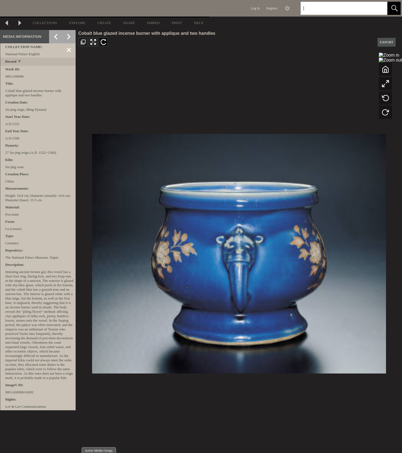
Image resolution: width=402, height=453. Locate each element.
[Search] (337, 8)
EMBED (153, 23)
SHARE (129, 23)
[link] (379, 8)
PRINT (177, 23)
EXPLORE (77, 23)
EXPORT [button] (386, 42)
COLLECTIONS (45, 23)
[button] (394, 8)
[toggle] (20, 62)
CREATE (104, 23)
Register (271, 8)
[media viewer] (239, 252)
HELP (198, 23)
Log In (255, 8)
